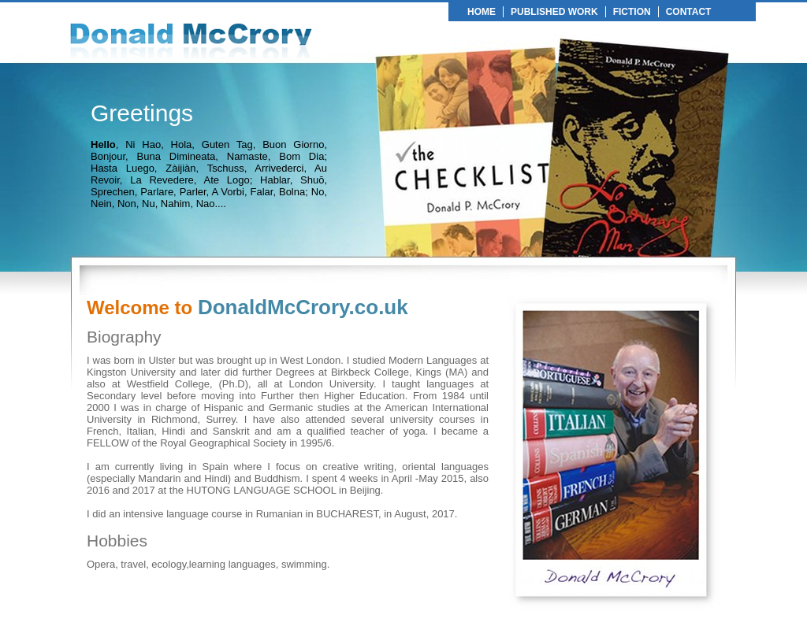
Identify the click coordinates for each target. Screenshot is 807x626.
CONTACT (689, 11)
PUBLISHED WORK (554, 11)
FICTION (632, 11)
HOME (481, 11)
